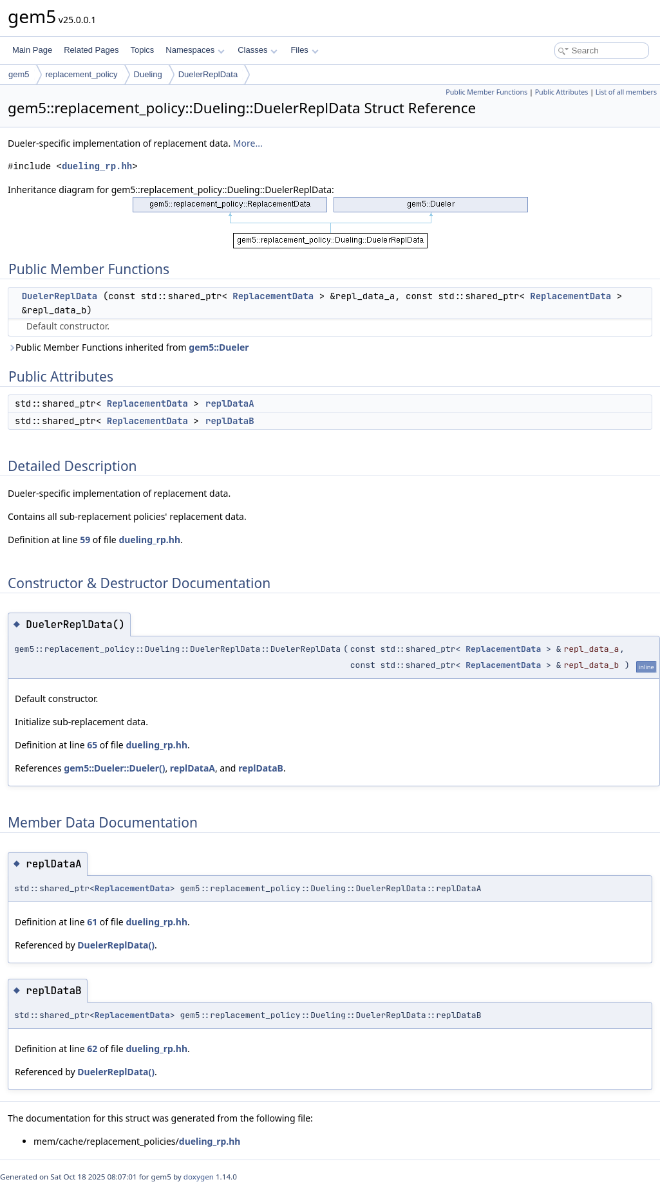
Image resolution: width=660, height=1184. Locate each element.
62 (92, 1048)
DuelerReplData (208, 74)
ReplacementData (273, 296)
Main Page (32, 50)
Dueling (148, 74)
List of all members (626, 92)
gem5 (19, 74)
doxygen (199, 1176)
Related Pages (91, 50)
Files (304, 50)
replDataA (229, 403)
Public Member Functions (486, 92)
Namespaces (194, 50)
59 (85, 539)
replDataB (229, 421)
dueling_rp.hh (97, 166)
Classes (258, 50)
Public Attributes (562, 92)
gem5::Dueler (219, 347)
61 (92, 922)
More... (248, 143)
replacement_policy (82, 74)
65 (92, 745)
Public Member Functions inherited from (128, 347)
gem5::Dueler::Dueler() (114, 768)
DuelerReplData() (116, 945)
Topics (142, 50)
